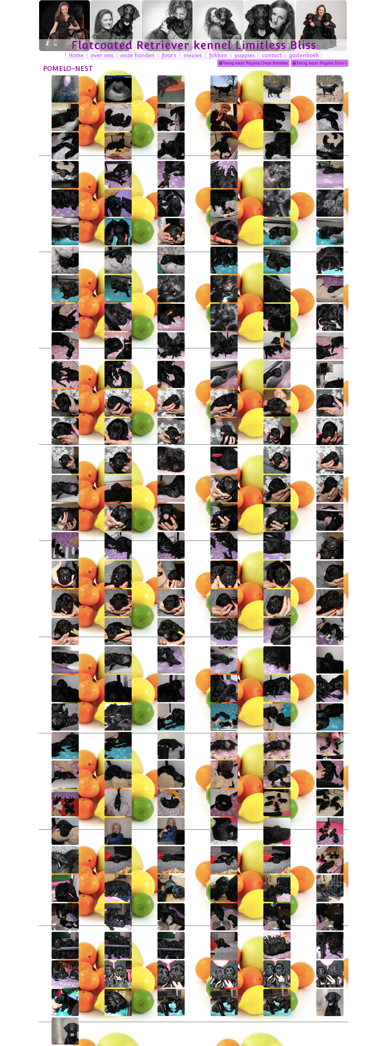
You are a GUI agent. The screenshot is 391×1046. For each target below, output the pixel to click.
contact (272, 55)
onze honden (137, 55)
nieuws (192, 55)
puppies (244, 55)
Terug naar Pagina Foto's (319, 63)
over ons (101, 55)
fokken (218, 55)
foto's (169, 55)
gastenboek (304, 55)
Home (75, 55)
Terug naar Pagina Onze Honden (253, 63)
